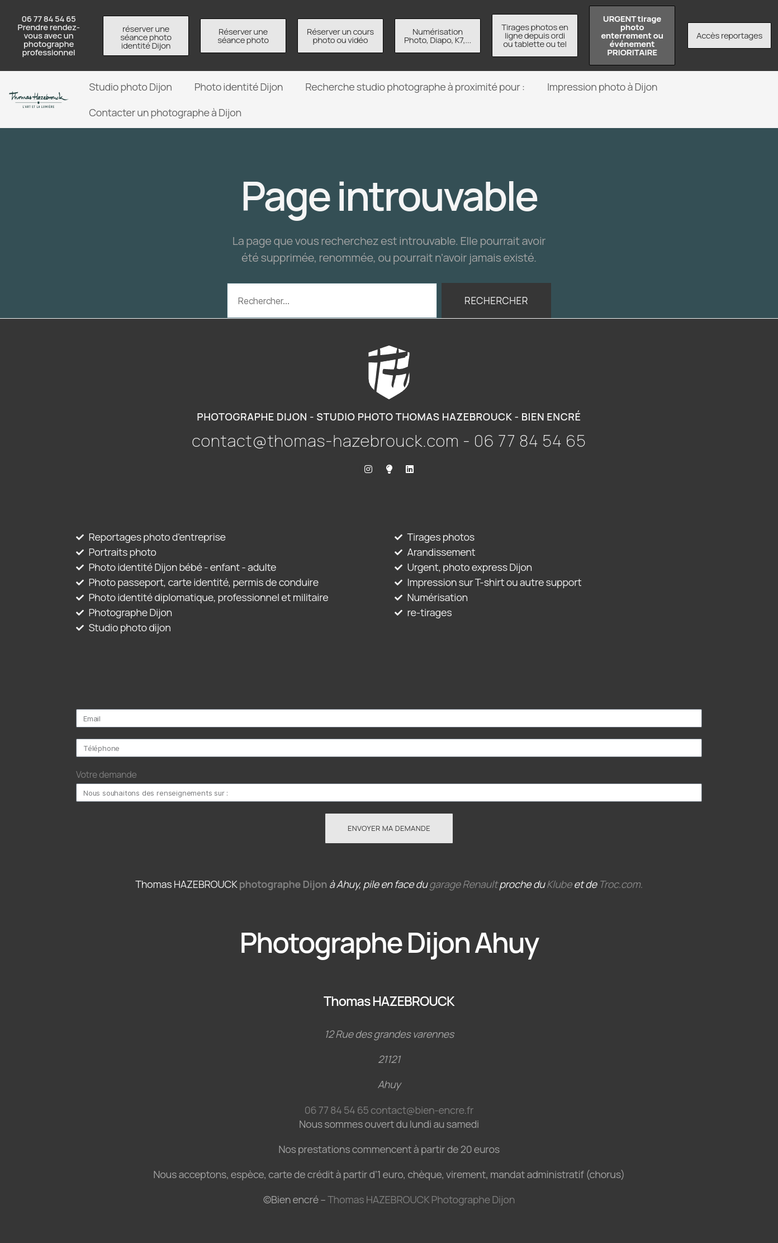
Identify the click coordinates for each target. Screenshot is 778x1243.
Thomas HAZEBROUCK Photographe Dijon (421, 1199)
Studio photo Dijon (130, 86)
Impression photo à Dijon (602, 86)
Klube (559, 884)
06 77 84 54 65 (337, 1110)
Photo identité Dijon (238, 86)
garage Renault (463, 884)
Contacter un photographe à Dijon (165, 112)
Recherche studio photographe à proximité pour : (415, 86)
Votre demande (106, 774)
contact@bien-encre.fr (422, 1110)
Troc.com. (621, 884)
